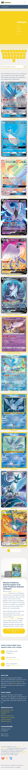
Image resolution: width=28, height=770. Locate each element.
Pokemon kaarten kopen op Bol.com (14, 631)
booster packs (18, 617)
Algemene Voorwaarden (8, 717)
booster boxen (7, 618)
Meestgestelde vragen (7, 710)
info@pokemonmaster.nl (13, 659)
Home (18, 25)
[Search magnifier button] (24, 66)
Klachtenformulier (6, 721)
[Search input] (12, 66)
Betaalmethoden (5, 712)
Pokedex (19, 28)
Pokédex (14, 683)
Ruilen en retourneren (7, 715)
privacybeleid (22, 753)
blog (21, 681)
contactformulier (15, 665)
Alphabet (19, 31)
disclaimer (24, 751)
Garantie (3, 713)
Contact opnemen (6, 719)
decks (14, 618)
